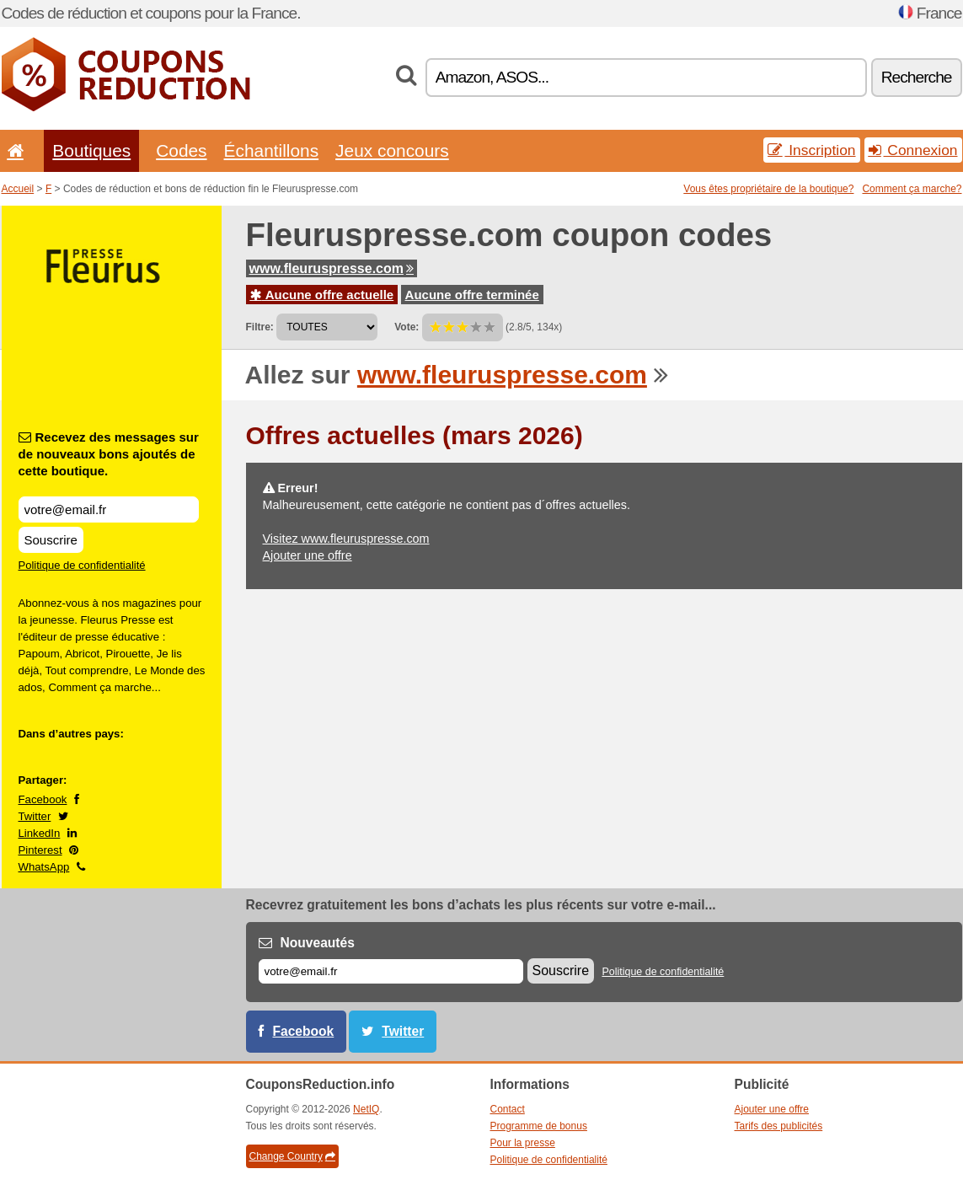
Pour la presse (522, 1143)
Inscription (811, 150)
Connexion (913, 150)
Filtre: (260, 327)
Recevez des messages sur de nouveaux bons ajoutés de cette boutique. (109, 454)
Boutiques (91, 150)
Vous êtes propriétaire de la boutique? (768, 189)
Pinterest (40, 850)
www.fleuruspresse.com (331, 268)
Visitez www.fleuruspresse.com (346, 538)
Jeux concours (392, 150)
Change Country (292, 1156)
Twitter (35, 816)
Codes (181, 150)
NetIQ (366, 1109)
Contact (507, 1109)
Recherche (916, 77)
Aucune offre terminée (472, 294)
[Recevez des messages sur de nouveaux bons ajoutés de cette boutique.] (109, 509)
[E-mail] (391, 971)
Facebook (43, 799)
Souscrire (51, 540)
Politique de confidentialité (82, 565)
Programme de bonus (538, 1126)
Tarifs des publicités (779, 1126)
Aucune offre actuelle (322, 294)
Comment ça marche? (911, 189)
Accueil (18, 189)
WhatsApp (44, 867)
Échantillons (271, 150)
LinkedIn (40, 833)
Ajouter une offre (307, 555)
